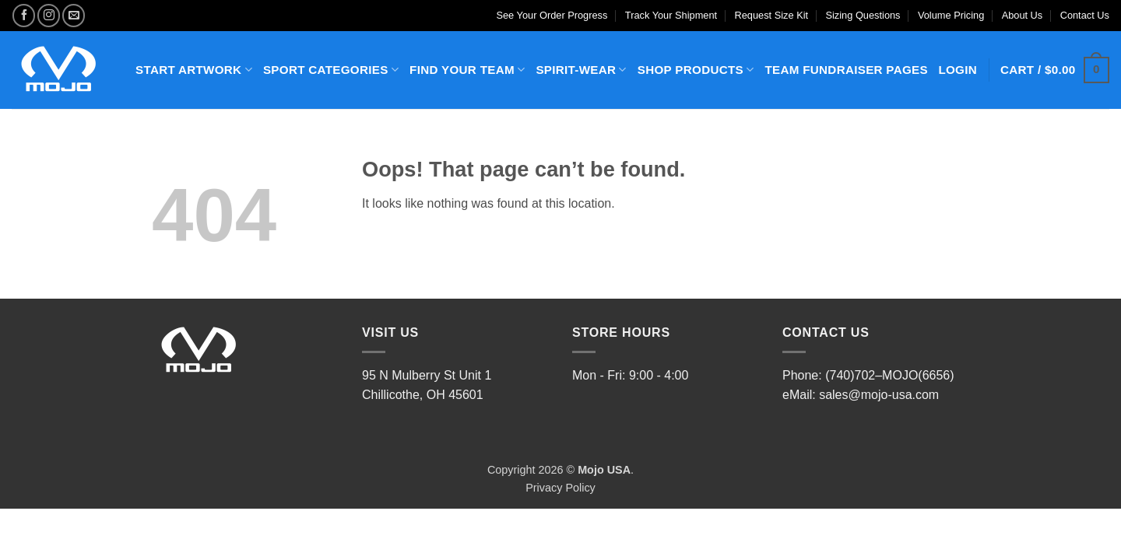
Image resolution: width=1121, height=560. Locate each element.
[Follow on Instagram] (48, 15)
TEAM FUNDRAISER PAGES (845, 69)
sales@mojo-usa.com (879, 394)
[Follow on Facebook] (23, 15)
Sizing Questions (862, 15)
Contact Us (1084, 15)
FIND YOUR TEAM (467, 69)
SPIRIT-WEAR (581, 69)
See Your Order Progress (551, 15)
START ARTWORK (193, 69)
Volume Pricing (951, 15)
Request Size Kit (772, 15)
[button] (1054, 70)
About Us (1022, 15)
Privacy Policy (560, 487)
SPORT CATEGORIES (331, 69)
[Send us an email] (73, 15)
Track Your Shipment (671, 15)
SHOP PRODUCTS (696, 69)
